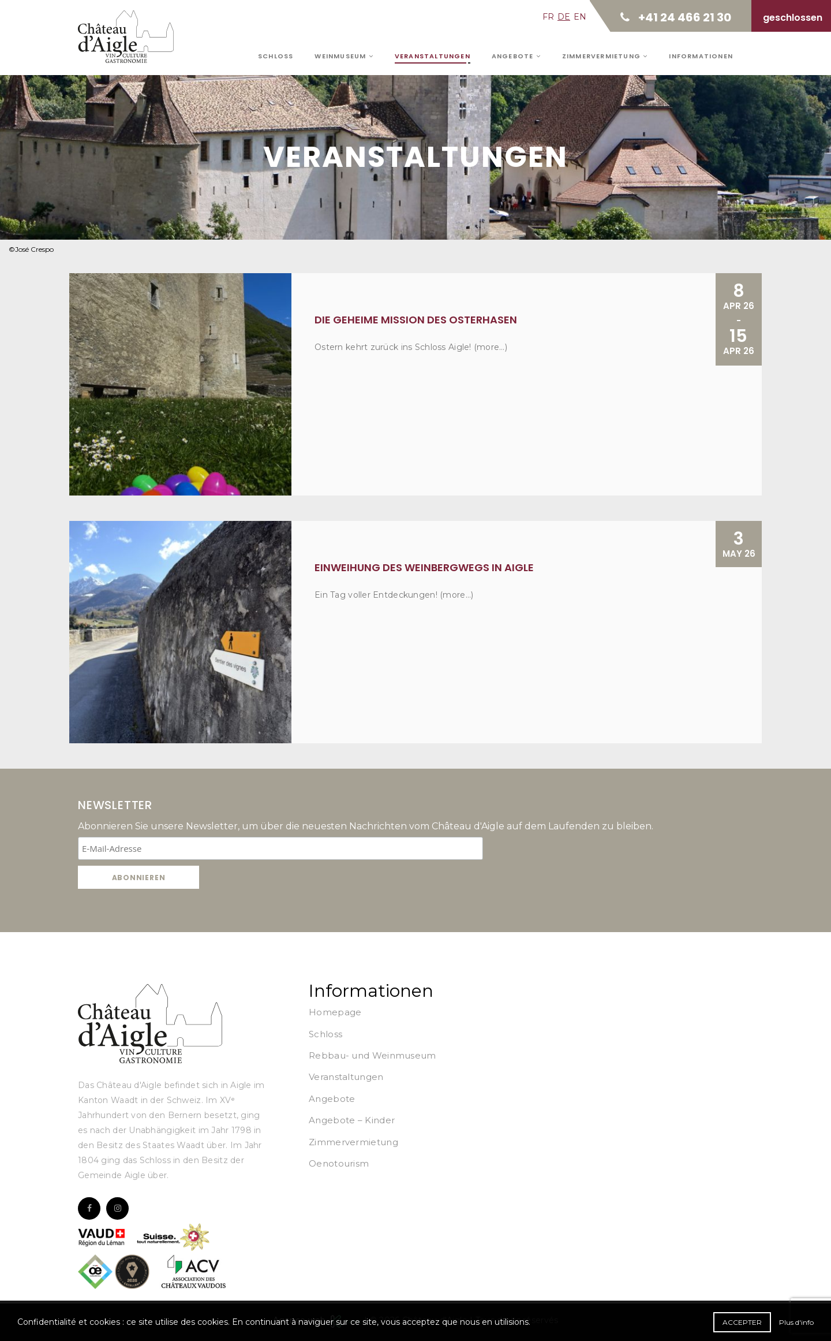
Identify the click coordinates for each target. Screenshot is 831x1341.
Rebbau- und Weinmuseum (372, 1055)
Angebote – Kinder (352, 1120)
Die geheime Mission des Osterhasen (416, 319)
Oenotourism (339, 1163)
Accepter (742, 1322)
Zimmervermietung (605, 56)
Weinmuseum (344, 56)
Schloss (275, 56)
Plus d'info (796, 1322)
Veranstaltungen (432, 56)
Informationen (701, 56)
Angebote (516, 56)
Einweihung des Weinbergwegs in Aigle (424, 567)
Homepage (335, 1012)
